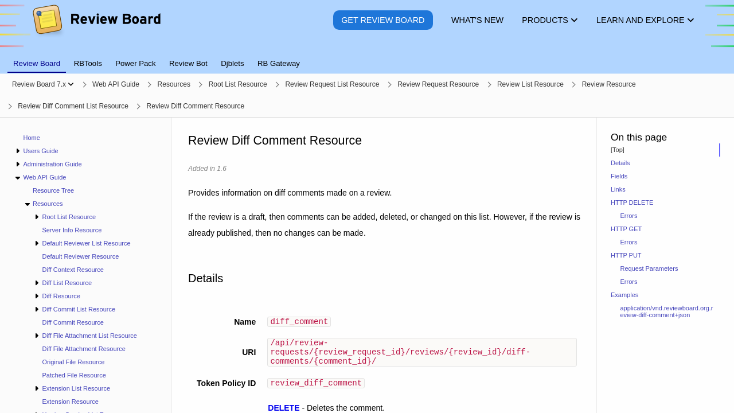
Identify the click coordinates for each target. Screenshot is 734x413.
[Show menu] (71, 84)
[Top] (617, 149)
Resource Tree (53, 190)
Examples (624, 294)
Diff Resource (61, 296)
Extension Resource (70, 401)
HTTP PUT (626, 255)
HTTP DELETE (632, 202)
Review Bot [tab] (188, 63)
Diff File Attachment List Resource (89, 335)
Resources (48, 203)
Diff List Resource (67, 282)
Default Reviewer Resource (80, 256)
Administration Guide (52, 164)
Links (618, 189)
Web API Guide (44, 177)
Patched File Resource (74, 375)
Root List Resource (69, 216)
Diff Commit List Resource (78, 309)
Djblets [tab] (232, 63)
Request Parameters (649, 268)
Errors (629, 215)
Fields (619, 176)
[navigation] (86, 265)
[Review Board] (96, 28)
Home (32, 137)
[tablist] (367, 56)
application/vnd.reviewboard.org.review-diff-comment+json (666, 311)
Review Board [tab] (36, 63)
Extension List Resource (76, 388)
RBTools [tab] (88, 63)
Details (620, 162)
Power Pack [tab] (135, 63)
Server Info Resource (72, 230)
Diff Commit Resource (73, 322)
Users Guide (40, 150)
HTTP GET (626, 228)
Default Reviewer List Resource (86, 243)
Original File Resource (73, 362)
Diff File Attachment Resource (84, 348)
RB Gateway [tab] (278, 63)
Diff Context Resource (73, 269)
